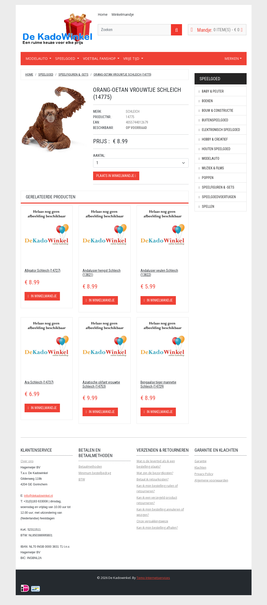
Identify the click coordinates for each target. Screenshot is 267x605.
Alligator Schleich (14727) (42, 270)
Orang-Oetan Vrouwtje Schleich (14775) (122, 74)
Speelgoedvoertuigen (217, 197)
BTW (82, 479)
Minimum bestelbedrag (95, 473)
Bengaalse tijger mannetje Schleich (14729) (158, 384)
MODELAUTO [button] (37, 58)
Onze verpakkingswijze (152, 521)
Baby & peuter (211, 91)
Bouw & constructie (216, 110)
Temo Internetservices (153, 577)
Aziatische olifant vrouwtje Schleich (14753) (101, 384)
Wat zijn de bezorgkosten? (155, 473)
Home (103, 14)
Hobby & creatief (213, 139)
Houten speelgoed (214, 149)
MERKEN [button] (232, 58)
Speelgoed (45, 74)
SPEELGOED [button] (65, 58)
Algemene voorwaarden (211, 480)
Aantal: (99, 156)
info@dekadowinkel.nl (38, 495)
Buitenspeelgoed (213, 120)
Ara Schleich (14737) (39, 382)
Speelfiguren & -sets (73, 74)
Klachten (200, 467)
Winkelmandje (123, 14)
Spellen (206, 206)
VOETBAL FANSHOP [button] (100, 58)
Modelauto (209, 158)
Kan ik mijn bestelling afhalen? (157, 527)
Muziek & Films (211, 168)
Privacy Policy (204, 474)
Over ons (27, 461)
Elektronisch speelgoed (219, 130)
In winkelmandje (42, 296)
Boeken (206, 101)
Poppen (206, 178)
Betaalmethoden (90, 466)
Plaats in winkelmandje (116, 176)
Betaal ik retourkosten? (153, 479)
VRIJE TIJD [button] (131, 58)
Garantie (201, 461)
